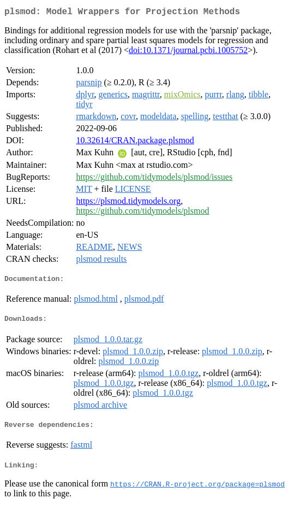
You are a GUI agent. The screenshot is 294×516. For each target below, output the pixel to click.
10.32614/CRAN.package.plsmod (135, 142)
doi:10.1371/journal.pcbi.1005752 (188, 52)
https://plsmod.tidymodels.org (128, 203)
